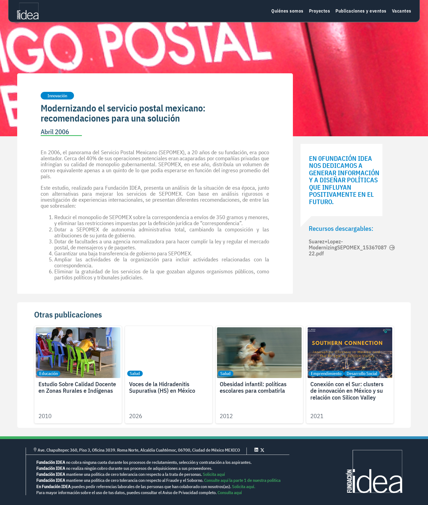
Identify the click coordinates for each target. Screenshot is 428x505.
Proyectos (319, 11)
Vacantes (401, 11)
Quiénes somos (287, 11)
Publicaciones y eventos (361, 11)
